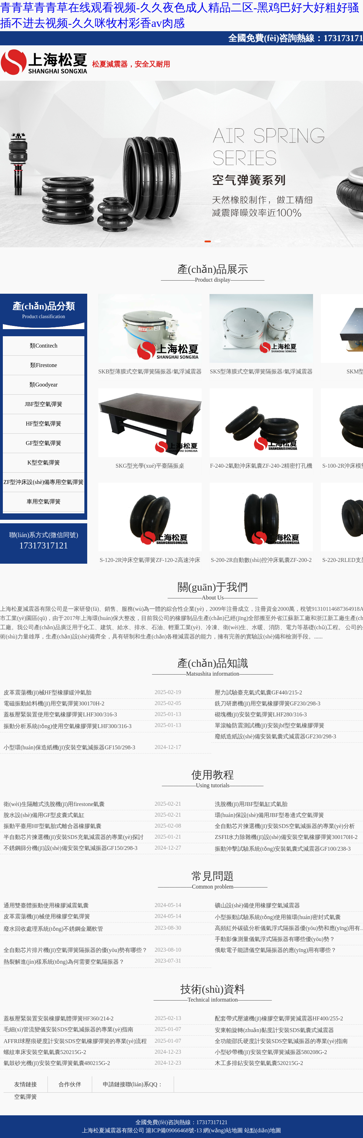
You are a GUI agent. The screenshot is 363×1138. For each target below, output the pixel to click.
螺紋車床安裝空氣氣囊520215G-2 (45, 1052)
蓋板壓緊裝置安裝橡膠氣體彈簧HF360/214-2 (58, 1018)
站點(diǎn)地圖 (262, 1130)
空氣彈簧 (25, 1097)
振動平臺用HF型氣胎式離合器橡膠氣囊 (52, 826)
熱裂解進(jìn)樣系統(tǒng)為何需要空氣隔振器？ (64, 962)
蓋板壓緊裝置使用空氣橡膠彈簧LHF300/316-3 (60, 714)
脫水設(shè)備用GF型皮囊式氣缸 (44, 815)
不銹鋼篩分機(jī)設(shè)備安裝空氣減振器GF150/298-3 (71, 848)
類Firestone (43, 365)
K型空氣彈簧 (43, 463)
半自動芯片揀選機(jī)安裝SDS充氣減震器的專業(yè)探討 (74, 837)
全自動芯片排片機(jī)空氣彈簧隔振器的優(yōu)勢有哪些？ (75, 950)
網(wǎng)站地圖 (222, 1130)
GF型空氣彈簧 (43, 443)
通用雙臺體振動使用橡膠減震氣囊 (46, 905)
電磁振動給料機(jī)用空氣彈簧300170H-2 (54, 703)
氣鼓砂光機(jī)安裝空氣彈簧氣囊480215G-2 (57, 1063)
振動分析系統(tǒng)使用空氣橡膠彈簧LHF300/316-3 (68, 726)
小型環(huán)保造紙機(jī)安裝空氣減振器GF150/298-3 (69, 747)
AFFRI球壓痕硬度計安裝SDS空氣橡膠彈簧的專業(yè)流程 (75, 1041)
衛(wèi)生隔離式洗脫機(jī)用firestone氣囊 (54, 804)
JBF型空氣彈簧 (43, 404)
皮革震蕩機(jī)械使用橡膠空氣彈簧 (47, 916)
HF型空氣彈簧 (43, 424)
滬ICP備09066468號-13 (174, 1130)
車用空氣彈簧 (44, 501)
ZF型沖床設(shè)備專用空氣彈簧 (44, 482)
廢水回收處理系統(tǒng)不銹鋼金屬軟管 (53, 929)
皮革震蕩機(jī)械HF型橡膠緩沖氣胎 (47, 692)
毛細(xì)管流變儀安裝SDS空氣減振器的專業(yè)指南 (68, 1029)
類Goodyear (43, 385)
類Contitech (43, 346)
